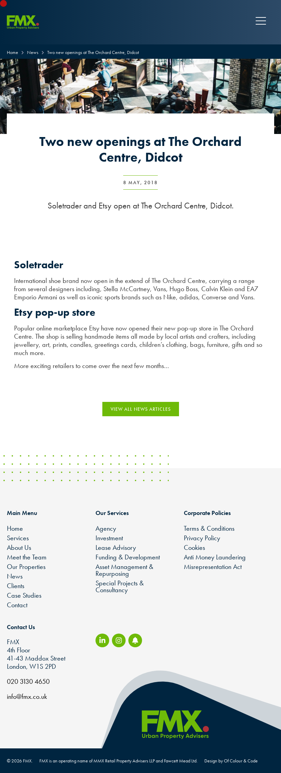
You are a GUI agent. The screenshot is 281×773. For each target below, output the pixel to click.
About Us (19, 547)
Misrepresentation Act (213, 566)
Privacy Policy (202, 537)
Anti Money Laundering (215, 557)
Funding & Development (127, 557)
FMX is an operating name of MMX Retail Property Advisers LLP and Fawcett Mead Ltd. (118, 761)
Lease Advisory (115, 547)
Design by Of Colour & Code (231, 761)
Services (18, 537)
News (15, 576)
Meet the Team (27, 557)
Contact (17, 604)
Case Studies (24, 595)
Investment (109, 537)
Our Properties (26, 566)
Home (15, 528)
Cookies (194, 547)
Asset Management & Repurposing (124, 570)
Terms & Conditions (209, 528)
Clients (15, 585)
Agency (105, 528)
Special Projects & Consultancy (119, 586)
